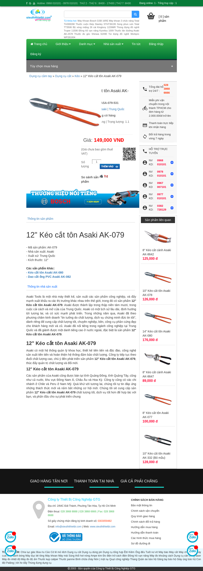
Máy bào (163, 552)
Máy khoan (51, 555)
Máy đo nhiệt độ (11, 559)
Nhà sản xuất (113, 44)
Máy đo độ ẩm (29, 559)
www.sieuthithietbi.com (102, 526)
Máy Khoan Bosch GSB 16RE (93, 20)
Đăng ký (36, 54)
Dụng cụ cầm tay (40, 76)
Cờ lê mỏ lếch (59, 552)
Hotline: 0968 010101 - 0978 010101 (57, 3)
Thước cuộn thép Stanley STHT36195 (95, 24)
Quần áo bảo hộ (147, 559)
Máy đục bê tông (35, 555)
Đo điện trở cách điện (115, 555)
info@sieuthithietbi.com (68, 526)
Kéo (77, 76)
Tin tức (136, 44)
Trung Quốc (116, 109)
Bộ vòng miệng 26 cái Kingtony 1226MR (94, 27)
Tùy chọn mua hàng (44, 66)
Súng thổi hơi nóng (79, 555)
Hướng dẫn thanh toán (144, 532)
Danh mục (87, 44)
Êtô (126, 552)
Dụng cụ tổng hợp (113, 552)
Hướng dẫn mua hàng (144, 527)
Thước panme (67, 559)
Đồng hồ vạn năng (138, 555)
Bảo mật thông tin (141, 505)
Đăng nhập (156, 44)
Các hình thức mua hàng (146, 538)
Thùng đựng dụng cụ (39, 562)
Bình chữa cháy (84, 559)
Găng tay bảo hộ (166, 559)
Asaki (103, 109)
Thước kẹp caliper (48, 559)
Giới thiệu (63, 44)
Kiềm (131, 552)
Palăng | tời (12, 562)
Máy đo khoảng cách (161, 555)
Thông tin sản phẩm (40, 218)
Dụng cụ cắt (63, 76)
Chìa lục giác (28, 552)
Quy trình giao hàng (143, 516)
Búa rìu (40, 552)
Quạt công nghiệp (119, 559)
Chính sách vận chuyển (145, 510)
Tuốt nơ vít (152, 552)
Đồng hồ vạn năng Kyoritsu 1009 (96, 30)
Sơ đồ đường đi (140, 543)
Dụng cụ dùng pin (92, 552)
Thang (133, 559)
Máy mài (63, 555)
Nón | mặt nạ (101, 559)
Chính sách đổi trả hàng (145, 521)
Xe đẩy (23, 562)
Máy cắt (173, 552)
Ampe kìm (96, 555)
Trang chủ (39, 44)
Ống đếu (140, 552)
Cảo (47, 552)
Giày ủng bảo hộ (186, 559)
